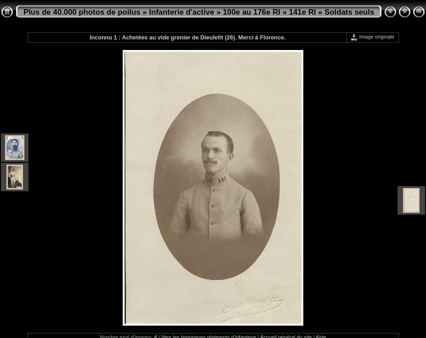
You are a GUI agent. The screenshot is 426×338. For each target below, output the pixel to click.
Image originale (372, 36)
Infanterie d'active (181, 12)
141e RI (302, 12)
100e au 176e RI (251, 12)
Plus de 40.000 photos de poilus (82, 12)
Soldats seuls (349, 12)
